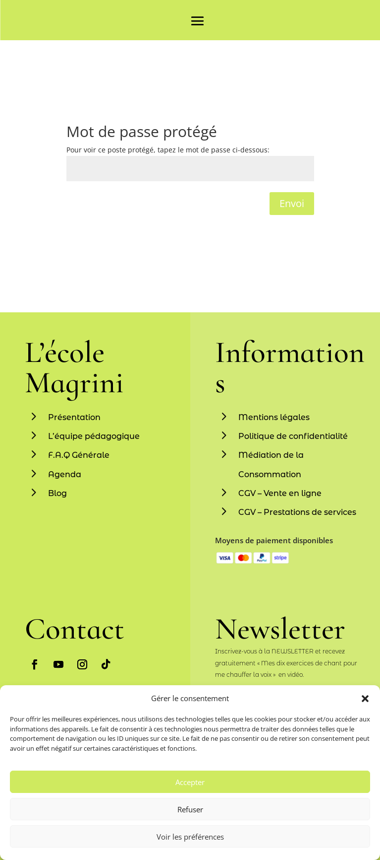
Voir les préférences (190, 837)
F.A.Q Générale (78, 455)
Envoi (291, 203)
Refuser (190, 809)
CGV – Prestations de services (297, 512)
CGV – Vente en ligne (280, 493)
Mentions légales (274, 417)
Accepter (190, 782)
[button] (365, 699)
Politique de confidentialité (293, 436)
